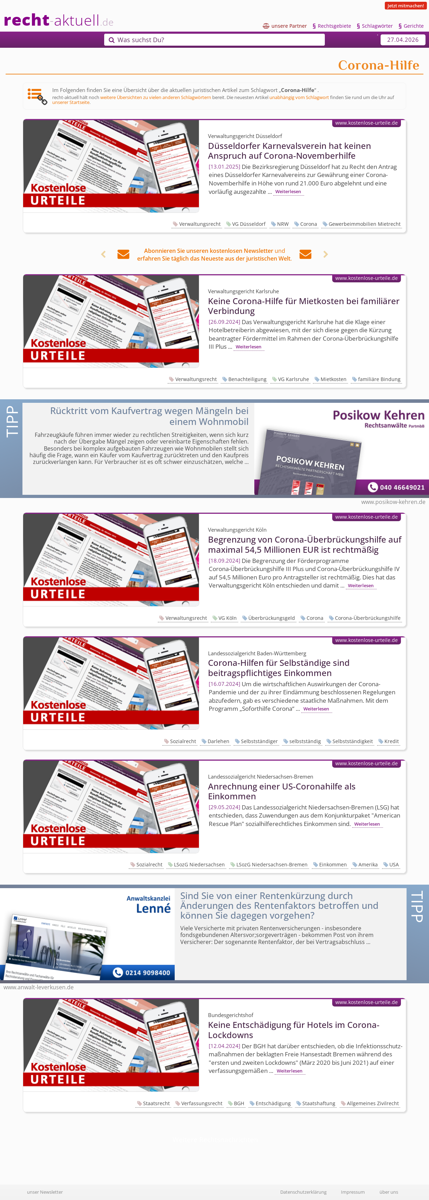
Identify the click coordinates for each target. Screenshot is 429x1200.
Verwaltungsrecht (200, 224)
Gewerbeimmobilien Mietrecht (365, 224)
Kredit (391, 741)
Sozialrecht (183, 741)
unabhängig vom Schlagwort (299, 97)
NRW (283, 224)
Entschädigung (273, 1103)
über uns (389, 1192)
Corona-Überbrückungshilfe (368, 618)
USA (394, 864)
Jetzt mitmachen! (406, 5)
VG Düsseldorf (249, 224)
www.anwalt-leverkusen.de (39, 987)
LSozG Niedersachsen (199, 864)
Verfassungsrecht (201, 1103)
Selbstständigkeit (353, 741)
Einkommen (333, 864)
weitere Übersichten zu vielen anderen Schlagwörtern (155, 97)
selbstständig (305, 741)
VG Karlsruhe (293, 379)
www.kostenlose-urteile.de (366, 122)
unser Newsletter (45, 1192)
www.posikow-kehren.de (393, 502)
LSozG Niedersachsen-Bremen (272, 864)
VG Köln (228, 618)
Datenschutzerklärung (303, 1192)
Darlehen (218, 741)
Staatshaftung (318, 1103)
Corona (308, 224)
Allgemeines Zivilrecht (373, 1103)
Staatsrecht (156, 1103)
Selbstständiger (259, 741)
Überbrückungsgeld (271, 618)
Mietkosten (334, 379)
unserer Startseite (70, 102)
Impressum (353, 1192)
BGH (239, 1103)
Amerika (368, 864)
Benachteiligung (247, 379)
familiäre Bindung (379, 379)
